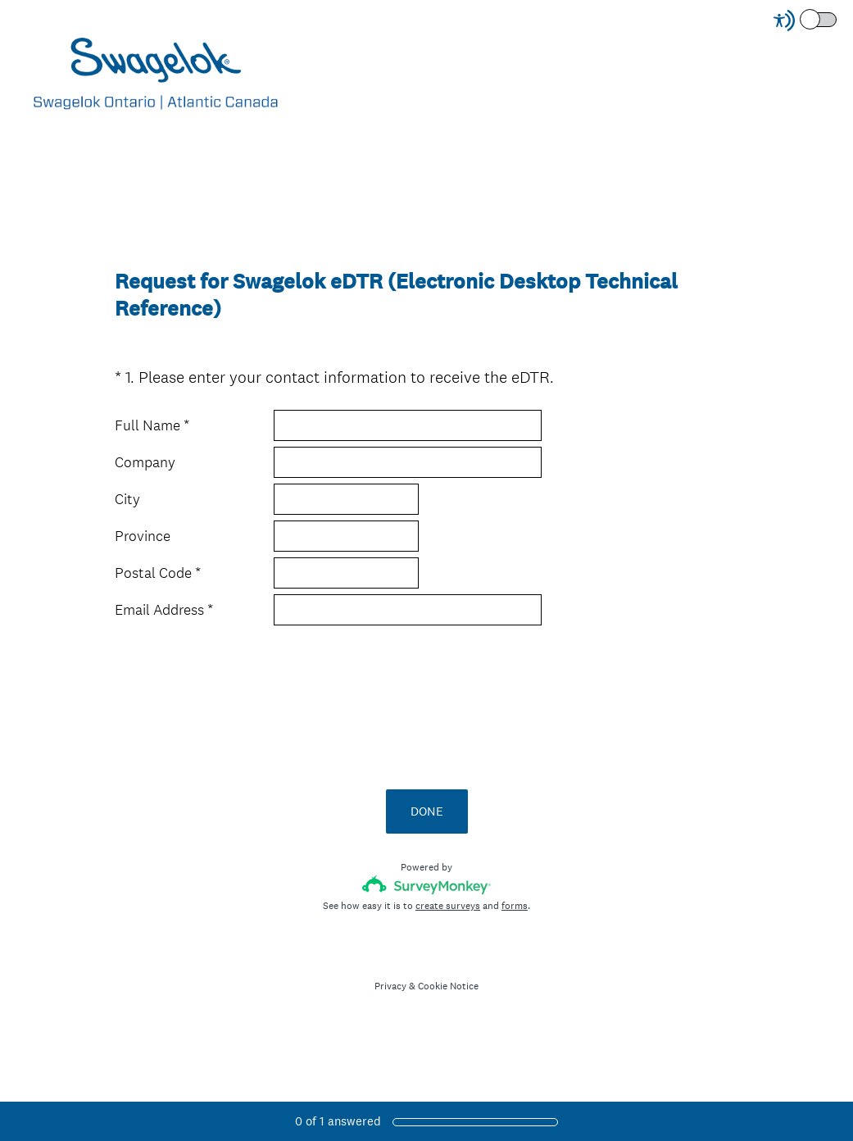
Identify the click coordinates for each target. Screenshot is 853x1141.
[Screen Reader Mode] (806, 20)
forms (514, 905)
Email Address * (164, 610)
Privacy (390, 986)
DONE (427, 811)
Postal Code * (158, 573)
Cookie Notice (448, 986)
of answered (338, 1121)
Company (145, 462)
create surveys (447, 905)
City (127, 499)
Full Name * (152, 425)
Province (142, 536)
